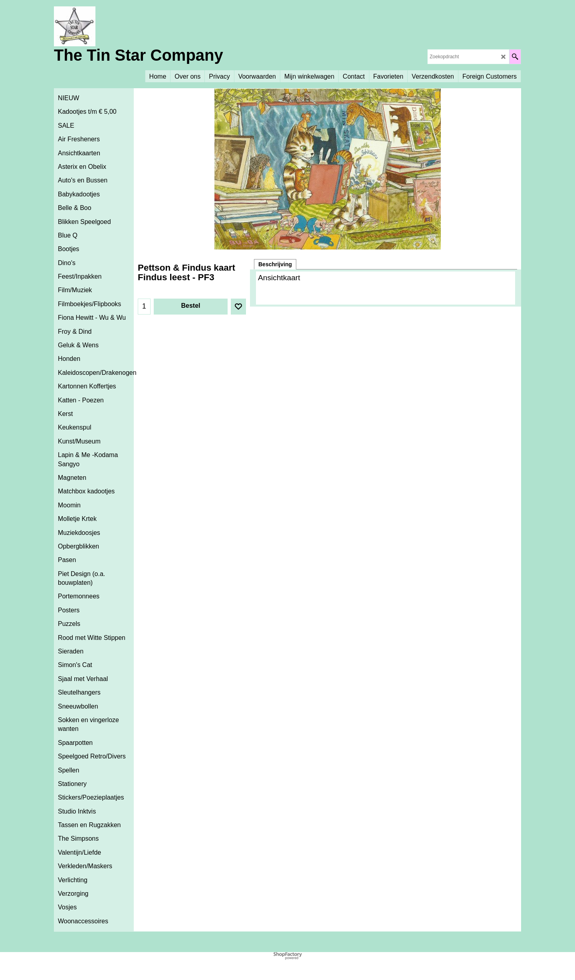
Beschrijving (275, 264)
